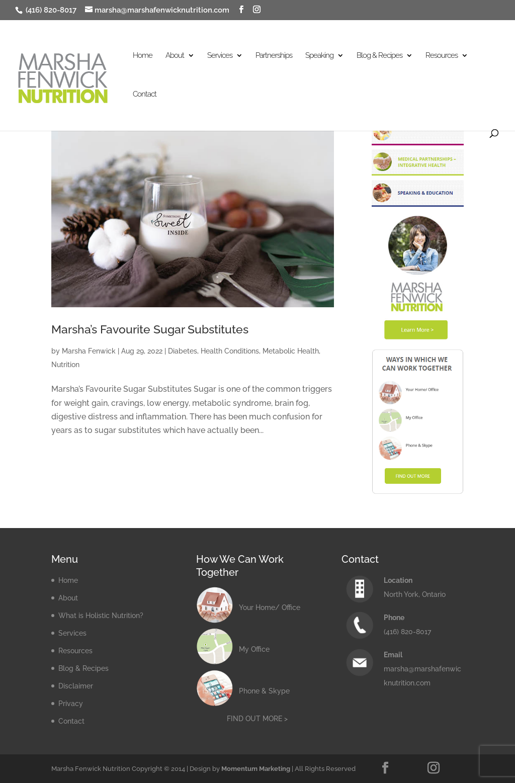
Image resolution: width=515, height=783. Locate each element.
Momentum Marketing (255, 768)
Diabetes (182, 351)
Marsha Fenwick (89, 351)
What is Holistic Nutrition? (100, 616)
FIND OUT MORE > (257, 719)
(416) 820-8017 (50, 10)
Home (142, 56)
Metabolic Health (291, 351)
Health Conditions (230, 351)
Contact (144, 95)
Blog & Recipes (379, 56)
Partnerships (273, 56)
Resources (441, 56)
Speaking (319, 56)
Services (219, 56)
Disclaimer (75, 686)
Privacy (70, 704)
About (174, 56)
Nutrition (65, 365)
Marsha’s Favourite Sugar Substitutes (149, 329)
